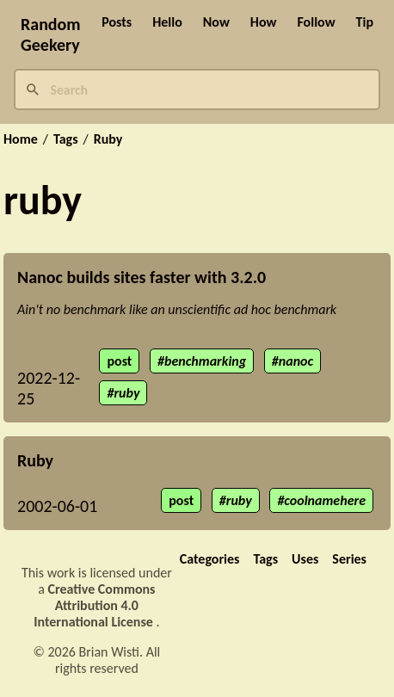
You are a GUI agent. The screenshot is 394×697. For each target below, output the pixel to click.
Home (20, 139)
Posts (117, 22)
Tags (65, 139)
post (119, 361)
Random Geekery (51, 34)
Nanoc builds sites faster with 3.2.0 (141, 277)
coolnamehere (325, 500)
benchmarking (205, 361)
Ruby (108, 139)
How (263, 22)
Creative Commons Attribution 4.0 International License (95, 605)
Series (349, 559)
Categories (210, 559)
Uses (305, 559)
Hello (167, 22)
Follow (316, 22)
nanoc (296, 361)
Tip (364, 22)
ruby (126, 393)
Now (216, 22)
